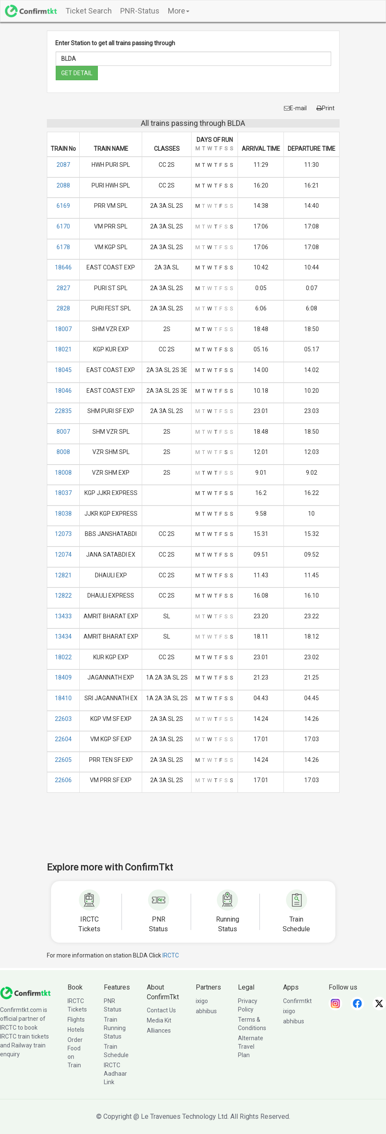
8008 (63, 452)
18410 (63, 698)
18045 (63, 370)
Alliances (159, 1030)
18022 (63, 657)
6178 (63, 247)
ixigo (202, 1001)
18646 (63, 267)
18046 (63, 390)
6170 (63, 226)
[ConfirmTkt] (25, 992)
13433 (63, 616)
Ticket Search (88, 10)
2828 (63, 308)
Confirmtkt (297, 1001)
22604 (63, 739)
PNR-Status (139, 10)
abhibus (206, 1011)
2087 (63, 164)
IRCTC (170, 955)
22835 (63, 411)
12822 (63, 595)
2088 (63, 185)
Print (325, 108)
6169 (63, 205)
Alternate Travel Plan (250, 1046)
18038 (63, 513)
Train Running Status (115, 1028)
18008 (63, 472)
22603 (63, 718)
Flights (76, 1019)
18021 (63, 349)
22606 (63, 780)
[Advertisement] (200, 833)
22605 (63, 759)
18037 (63, 492)
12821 (63, 575)
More (178, 10)
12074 (63, 554)
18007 (63, 329)
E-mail (295, 108)
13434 (63, 636)
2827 (63, 288)
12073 (63, 533)
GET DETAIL (76, 73)
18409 (63, 677)
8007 (63, 431)
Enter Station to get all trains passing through (115, 43)
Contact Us (161, 1010)
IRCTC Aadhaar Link (115, 1073)
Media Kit (159, 1020)
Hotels (75, 1029)
